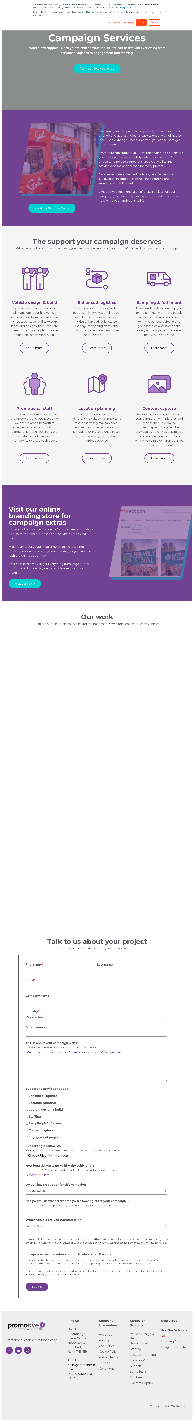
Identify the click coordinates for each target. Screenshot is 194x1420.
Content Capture (142, 1383)
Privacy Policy (125, 7)
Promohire (111, 1239)
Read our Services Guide (97, 68)
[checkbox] (96, 1116)
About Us (105, 1334)
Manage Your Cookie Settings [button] (121, 22)
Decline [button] (154, 22)
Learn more (34, 348)
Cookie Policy (108, 1351)
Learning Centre (172, 1341)
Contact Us (107, 1346)
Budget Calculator (174, 1347)
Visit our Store (25, 583)
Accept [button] (141, 22)
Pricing (104, 1340)
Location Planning (143, 1354)
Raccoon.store (128, 1239)
